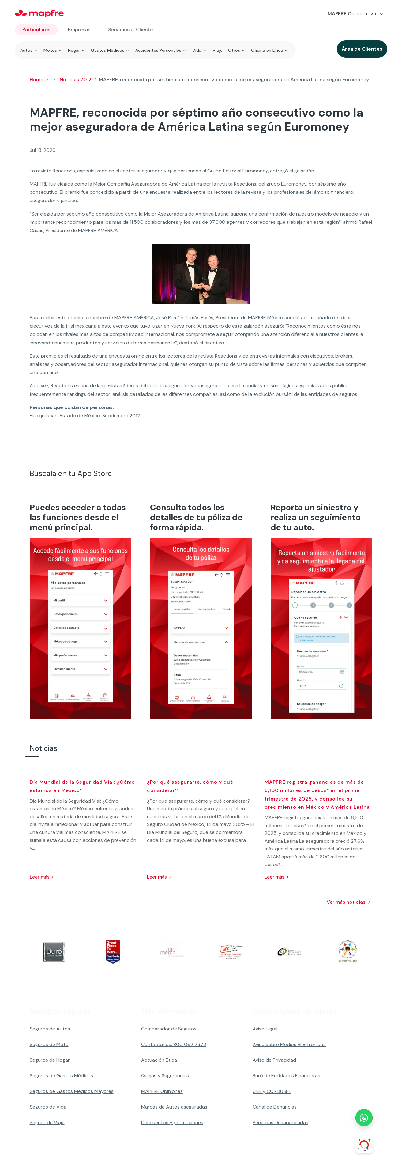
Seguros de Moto (49, 1044)
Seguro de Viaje (47, 1122)
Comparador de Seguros (169, 1029)
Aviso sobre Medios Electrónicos (289, 1044)
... (50, 79)
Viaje (217, 50)
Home (36, 79)
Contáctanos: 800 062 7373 (173, 1044)
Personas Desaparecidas (280, 1122)
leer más (40, 877)
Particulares (36, 29)
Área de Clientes (362, 49)
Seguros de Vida (48, 1107)
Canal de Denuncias (275, 1107)
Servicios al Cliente (130, 29)
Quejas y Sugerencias (165, 1075)
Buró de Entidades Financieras (286, 1075)
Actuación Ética (159, 1060)
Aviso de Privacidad (274, 1060)
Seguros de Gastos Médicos (61, 1075)
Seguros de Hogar (50, 1060)
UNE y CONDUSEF (272, 1091)
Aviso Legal (265, 1029)
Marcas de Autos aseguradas (174, 1107)
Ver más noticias (346, 902)
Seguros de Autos (50, 1029)
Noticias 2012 (76, 79)
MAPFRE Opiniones (162, 1091)
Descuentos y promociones (172, 1122)
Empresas (79, 29)
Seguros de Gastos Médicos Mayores (72, 1091)
